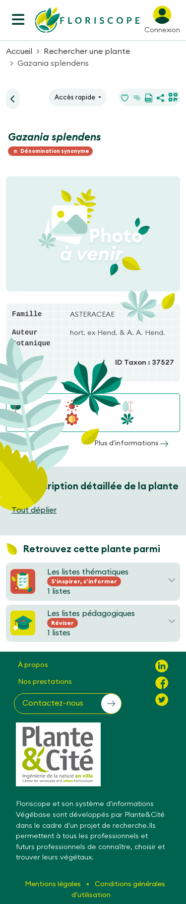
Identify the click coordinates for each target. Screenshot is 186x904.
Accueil (19, 51)
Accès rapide (76, 97)
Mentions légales (53, 883)
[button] (68, 703)
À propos (33, 664)
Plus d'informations (131, 442)
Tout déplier (34, 510)
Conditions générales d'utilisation (118, 889)
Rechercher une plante (87, 51)
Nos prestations (45, 681)
